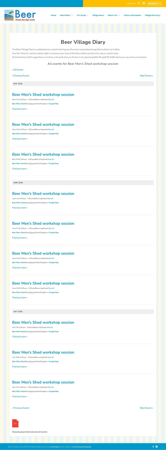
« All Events (17, 69)
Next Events (146, 75)
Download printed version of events (29, 431)
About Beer (65, 15)
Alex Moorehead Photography (81, 447)
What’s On (112, 15)
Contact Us (131, 3)
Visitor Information (132, 15)
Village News (98, 15)
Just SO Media (54, 447)
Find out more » (19, 108)
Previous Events (20, 75)
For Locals (81, 15)
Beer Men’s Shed (18, 104)
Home (53, 15)
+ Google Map (53, 104)
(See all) (51, 99)
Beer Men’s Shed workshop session (43, 94)
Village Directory (152, 15)
